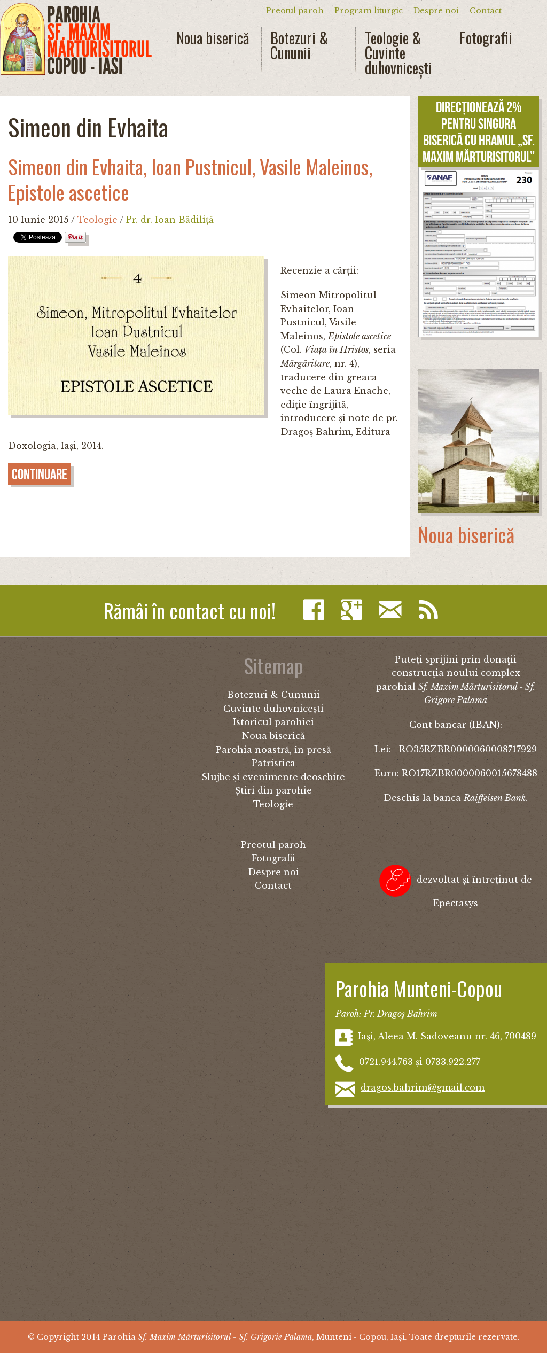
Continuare (39, 474)
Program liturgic (368, 10)
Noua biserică (212, 37)
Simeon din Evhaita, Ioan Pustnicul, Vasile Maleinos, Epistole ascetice (190, 179)
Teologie (97, 219)
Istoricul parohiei (273, 722)
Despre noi (436, 10)
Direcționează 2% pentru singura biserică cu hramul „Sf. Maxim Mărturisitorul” (479, 132)
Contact (486, 10)
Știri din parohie (273, 790)
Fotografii (485, 37)
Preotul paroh (295, 10)
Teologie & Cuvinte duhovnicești (398, 52)
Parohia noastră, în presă (273, 749)
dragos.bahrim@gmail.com (423, 1087)
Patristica (273, 763)
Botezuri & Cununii (299, 45)
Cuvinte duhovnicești (273, 708)
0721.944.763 (386, 1061)
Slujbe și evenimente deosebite (273, 777)
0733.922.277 (452, 1061)
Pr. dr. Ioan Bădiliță (170, 219)
